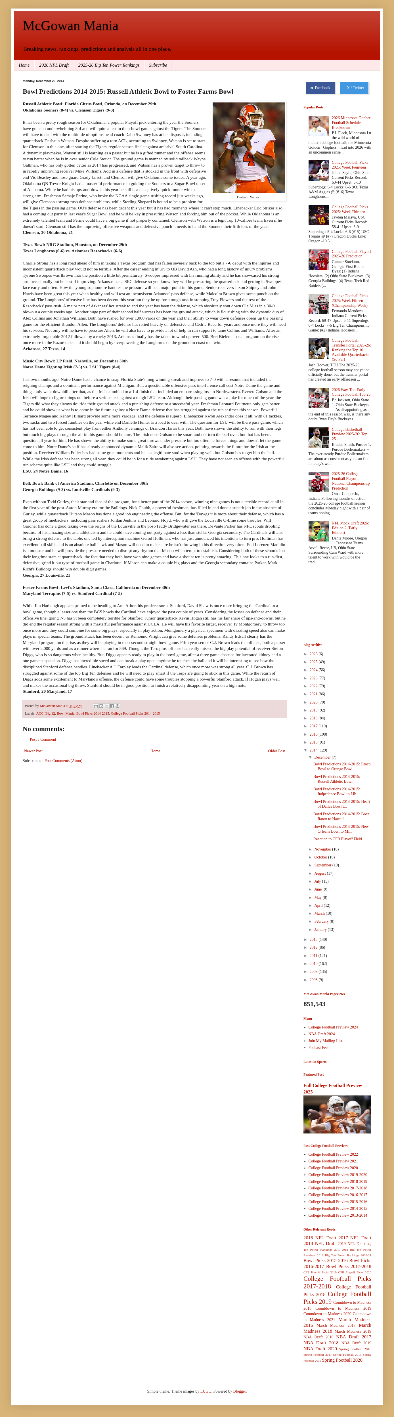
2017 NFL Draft (354, 1237)
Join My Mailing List (325, 1041)
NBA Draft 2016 (318, 1337)
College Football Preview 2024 (333, 1027)
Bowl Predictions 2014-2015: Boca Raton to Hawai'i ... (341, 816)
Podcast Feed (319, 1048)
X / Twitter (354, 88)
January (321, 929)
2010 (314, 964)
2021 (314, 694)
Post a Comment (43, 739)
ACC (40, 713)
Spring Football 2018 (347, 1354)
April (319, 905)
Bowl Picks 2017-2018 (348, 1266)
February (322, 921)
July (318, 881)
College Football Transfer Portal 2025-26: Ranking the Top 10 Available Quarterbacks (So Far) (351, 350)
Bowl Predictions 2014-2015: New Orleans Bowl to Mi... (341, 829)
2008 (314, 980)
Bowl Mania (66, 713)
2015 (314, 742)
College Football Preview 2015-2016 (338, 1202)
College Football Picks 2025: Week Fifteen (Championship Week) (350, 301)
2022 (314, 686)
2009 (314, 971)
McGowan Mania (70, 25)
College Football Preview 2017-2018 (338, 1188)
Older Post (276, 751)
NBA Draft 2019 (356, 1343)
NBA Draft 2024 (322, 1034)
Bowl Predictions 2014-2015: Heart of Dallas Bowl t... (341, 804)
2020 (314, 702)
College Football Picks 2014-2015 (135, 713)
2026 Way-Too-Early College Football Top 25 (351, 392)
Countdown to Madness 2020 (327, 1314)
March (320, 913)
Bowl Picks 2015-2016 (325, 1260)
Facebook (320, 88)
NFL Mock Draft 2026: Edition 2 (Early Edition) (350, 528)
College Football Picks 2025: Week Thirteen (350, 209)
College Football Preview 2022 (333, 1154)
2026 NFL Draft (54, 65)
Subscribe (158, 65)
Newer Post (33, 751)
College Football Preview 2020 (333, 1168)
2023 (314, 678)
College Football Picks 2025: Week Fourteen (350, 164)
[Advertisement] (331, 604)
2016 (314, 734)
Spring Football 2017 (317, 1354)
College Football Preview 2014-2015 (338, 1208)
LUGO (205, 1391)
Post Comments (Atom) (63, 761)
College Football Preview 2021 (333, 1161)
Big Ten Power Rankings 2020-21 (348, 1255)
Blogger (239, 1391)
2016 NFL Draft (319, 1237)
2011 (314, 956)
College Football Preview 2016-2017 (338, 1195)
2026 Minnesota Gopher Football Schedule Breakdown (351, 123)
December (323, 757)
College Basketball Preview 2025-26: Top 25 (349, 434)
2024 (314, 670)
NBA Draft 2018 (321, 1342)
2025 (314, 662)
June (318, 889)
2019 (314, 710)
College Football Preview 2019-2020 (338, 1175)
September (323, 865)
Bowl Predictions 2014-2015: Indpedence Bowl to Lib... (336, 791)
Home (24, 65)
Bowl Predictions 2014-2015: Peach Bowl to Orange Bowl (342, 766)
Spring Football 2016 (355, 1349)
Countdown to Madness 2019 (343, 1308)
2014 (314, 750)
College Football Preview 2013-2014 (338, 1215)
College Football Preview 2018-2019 (338, 1181)
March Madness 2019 (353, 1331)
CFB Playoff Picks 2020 (354, 1272)
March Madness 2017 (336, 1325)
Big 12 (50, 713)
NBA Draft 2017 (353, 1337)
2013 (314, 939)
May (318, 897)
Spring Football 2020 (342, 1360)
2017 (314, 726)
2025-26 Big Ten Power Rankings (108, 65)
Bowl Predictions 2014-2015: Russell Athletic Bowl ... (336, 779)
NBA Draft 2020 (320, 1348)
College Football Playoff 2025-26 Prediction (351, 254)
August (320, 873)
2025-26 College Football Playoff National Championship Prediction (351, 481)
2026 (314, 654)
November (323, 849)
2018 (314, 718)
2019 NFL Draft (351, 1244)
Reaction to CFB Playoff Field (337, 839)
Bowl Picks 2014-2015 (92, 713)
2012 (314, 947)
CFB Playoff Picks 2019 (320, 1272)
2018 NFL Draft (319, 1243)
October (321, 857)
